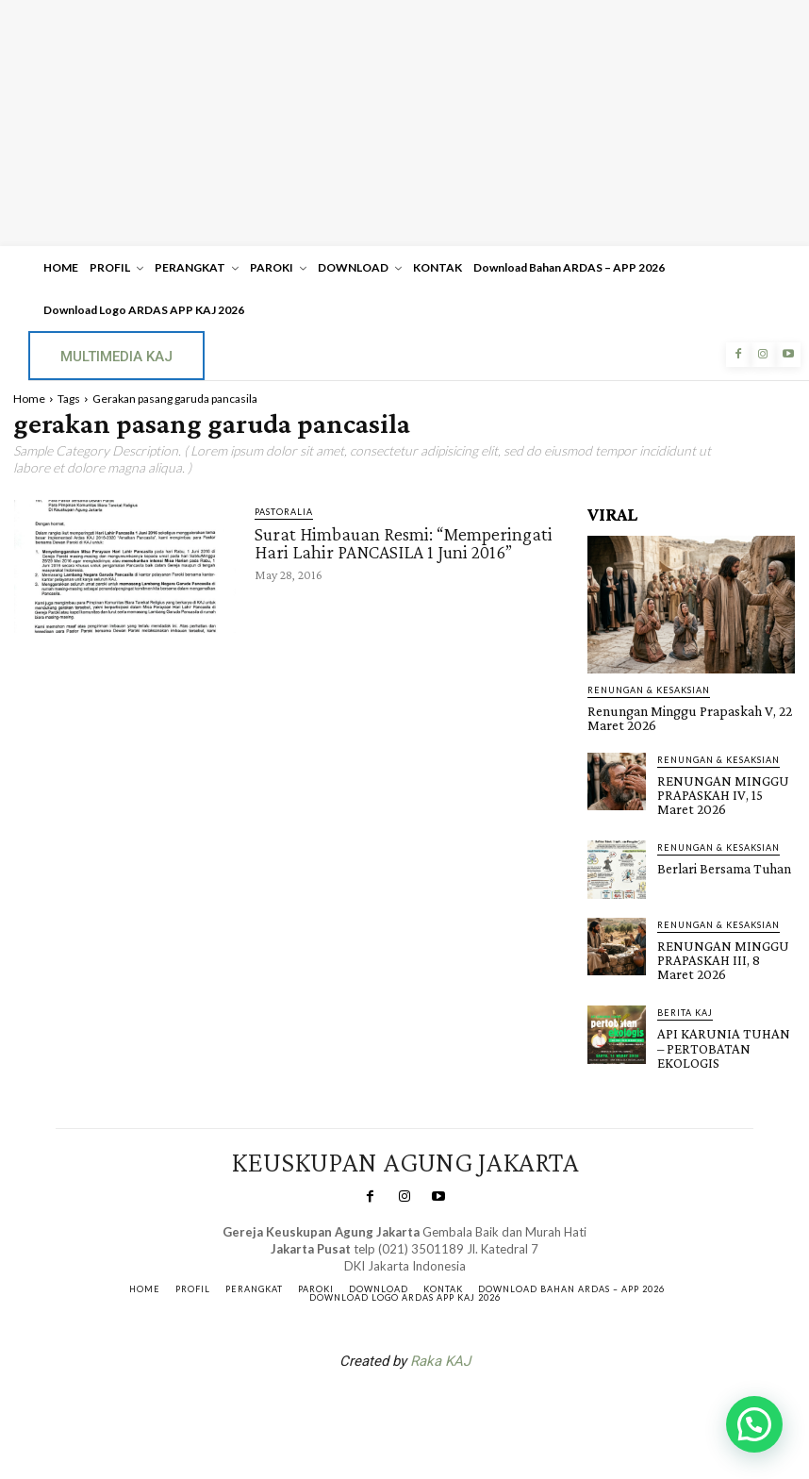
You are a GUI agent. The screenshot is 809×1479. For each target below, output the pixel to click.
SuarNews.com (375, 1396)
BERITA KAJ (685, 1003)
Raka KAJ (440, 1347)
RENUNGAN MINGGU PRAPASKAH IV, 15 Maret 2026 (726, 790)
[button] (754, 1424)
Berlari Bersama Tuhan (718, 862)
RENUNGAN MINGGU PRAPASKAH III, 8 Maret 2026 (724, 951)
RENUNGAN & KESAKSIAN (648, 690)
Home (29, 398)
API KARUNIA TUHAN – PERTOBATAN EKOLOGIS (721, 1036)
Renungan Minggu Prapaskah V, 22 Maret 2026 (679, 717)
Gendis (461, 1396)
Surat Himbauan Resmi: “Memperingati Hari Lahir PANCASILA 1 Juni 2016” (404, 542)
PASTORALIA (284, 512)
